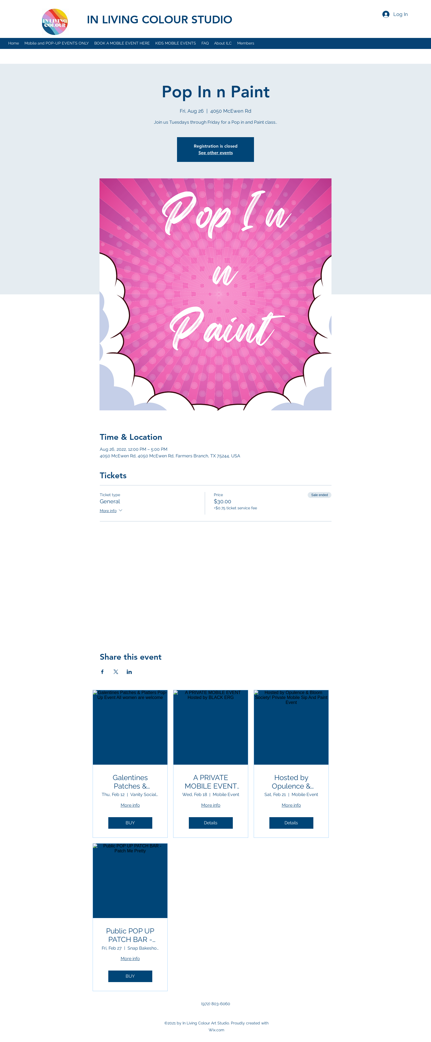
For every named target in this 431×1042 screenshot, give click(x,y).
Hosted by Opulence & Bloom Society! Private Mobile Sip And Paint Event (291, 782)
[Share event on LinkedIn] (129, 672)
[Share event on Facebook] (102, 672)
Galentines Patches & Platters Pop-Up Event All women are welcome (130, 782)
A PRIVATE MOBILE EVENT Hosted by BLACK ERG (211, 782)
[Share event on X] (115, 672)
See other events (215, 152)
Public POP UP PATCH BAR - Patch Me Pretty (130, 935)
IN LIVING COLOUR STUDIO (159, 19)
